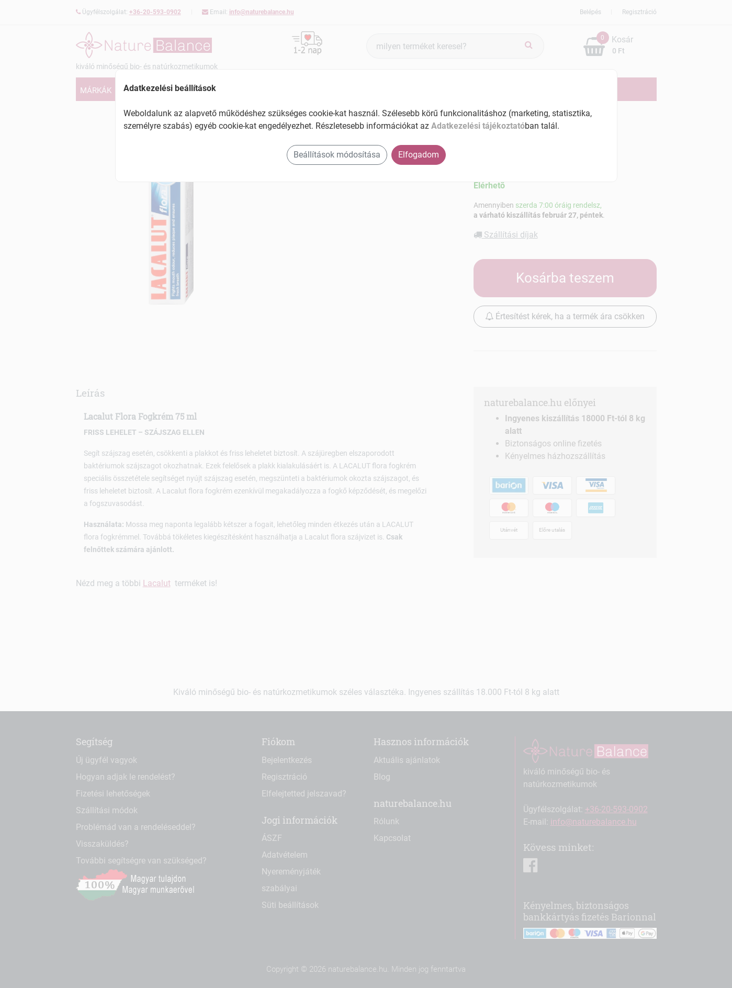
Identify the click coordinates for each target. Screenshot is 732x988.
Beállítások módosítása (337, 155)
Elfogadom (418, 155)
